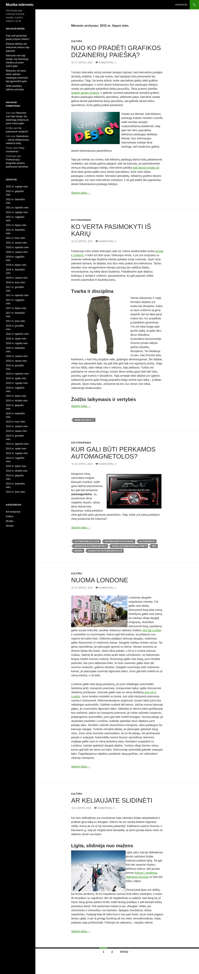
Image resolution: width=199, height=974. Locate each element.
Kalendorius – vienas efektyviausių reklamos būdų (17, 140)
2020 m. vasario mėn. (17, 252)
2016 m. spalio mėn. (16, 338)
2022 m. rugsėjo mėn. (17, 186)
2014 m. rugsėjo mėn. (17, 453)
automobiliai (147, 541)
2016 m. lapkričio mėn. (17, 334)
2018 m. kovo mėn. (16, 282)
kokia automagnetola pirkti (129, 546)
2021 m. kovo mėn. (16, 238)
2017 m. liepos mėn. (16, 308)
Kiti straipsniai (81, 220)
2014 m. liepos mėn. (16, 466)
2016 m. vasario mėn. (17, 356)
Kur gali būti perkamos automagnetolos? (113, 453)
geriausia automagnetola (90, 546)
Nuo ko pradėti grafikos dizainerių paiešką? (116, 51)
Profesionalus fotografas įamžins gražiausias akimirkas (17, 163)
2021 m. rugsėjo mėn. (17, 212)
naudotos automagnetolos (105, 551)
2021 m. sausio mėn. (16, 242)
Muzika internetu (19, 5)
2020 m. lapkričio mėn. (17, 247)
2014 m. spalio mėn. (16, 448)
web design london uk (146, 167)
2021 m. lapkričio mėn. (17, 207)
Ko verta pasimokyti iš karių (111, 230)
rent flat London (151, 630)
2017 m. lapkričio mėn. (17, 295)
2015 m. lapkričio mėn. (17, 373)
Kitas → (126, 951)
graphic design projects (85, 92)
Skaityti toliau (81, 192)
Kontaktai (181, 5)
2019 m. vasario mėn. (17, 277)
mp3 (154, 546)
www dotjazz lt (84, 420)
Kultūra (76, 41)
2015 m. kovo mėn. (16, 421)
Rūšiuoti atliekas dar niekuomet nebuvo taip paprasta (17, 47)
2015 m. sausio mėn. (16, 431)
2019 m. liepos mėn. (16, 265)
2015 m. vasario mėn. (17, 426)
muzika (78, 551)
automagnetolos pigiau (119, 541)
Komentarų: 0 (107, 62)
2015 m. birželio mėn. (17, 400)
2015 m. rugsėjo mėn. (17, 383)
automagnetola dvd (86, 541)
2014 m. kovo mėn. (16, 492)
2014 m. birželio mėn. (17, 470)
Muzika (9, 521)
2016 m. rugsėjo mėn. (17, 343)
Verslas (9, 525)
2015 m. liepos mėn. (16, 396)
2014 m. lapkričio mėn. (17, 444)
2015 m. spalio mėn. (16, 378)
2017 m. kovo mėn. (16, 321)
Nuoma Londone (99, 580)
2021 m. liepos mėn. (16, 225)
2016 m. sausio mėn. (16, 360)
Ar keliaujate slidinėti (111, 800)
